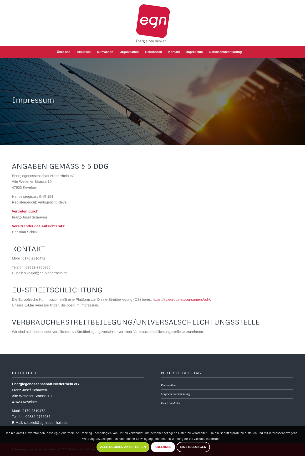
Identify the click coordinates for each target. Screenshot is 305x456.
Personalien (168, 385)
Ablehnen (163, 447)
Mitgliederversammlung (175, 394)
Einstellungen (193, 447)
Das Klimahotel (170, 403)
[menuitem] (63, 52)
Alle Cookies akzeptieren (123, 447)
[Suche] (248, 52)
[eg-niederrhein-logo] (152, 23)
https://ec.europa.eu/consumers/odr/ (181, 302)
